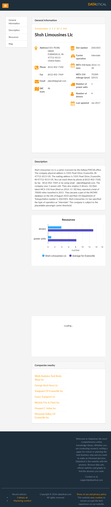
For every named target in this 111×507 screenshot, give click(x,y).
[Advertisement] (16, 94)
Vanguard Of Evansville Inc (49, 391)
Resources (13, 37)
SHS (65, 28)
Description (14, 30)
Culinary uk (22, 497)
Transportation (41, 28)
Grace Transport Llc (45, 396)
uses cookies (96, 497)
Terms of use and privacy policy (91, 494)
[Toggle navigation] (5, 5)
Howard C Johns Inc (45, 408)
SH (58, 28)
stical (97, 4)
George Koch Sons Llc (46, 385)
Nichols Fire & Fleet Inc (47, 402)
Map (11, 43)
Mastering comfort (22, 500)
